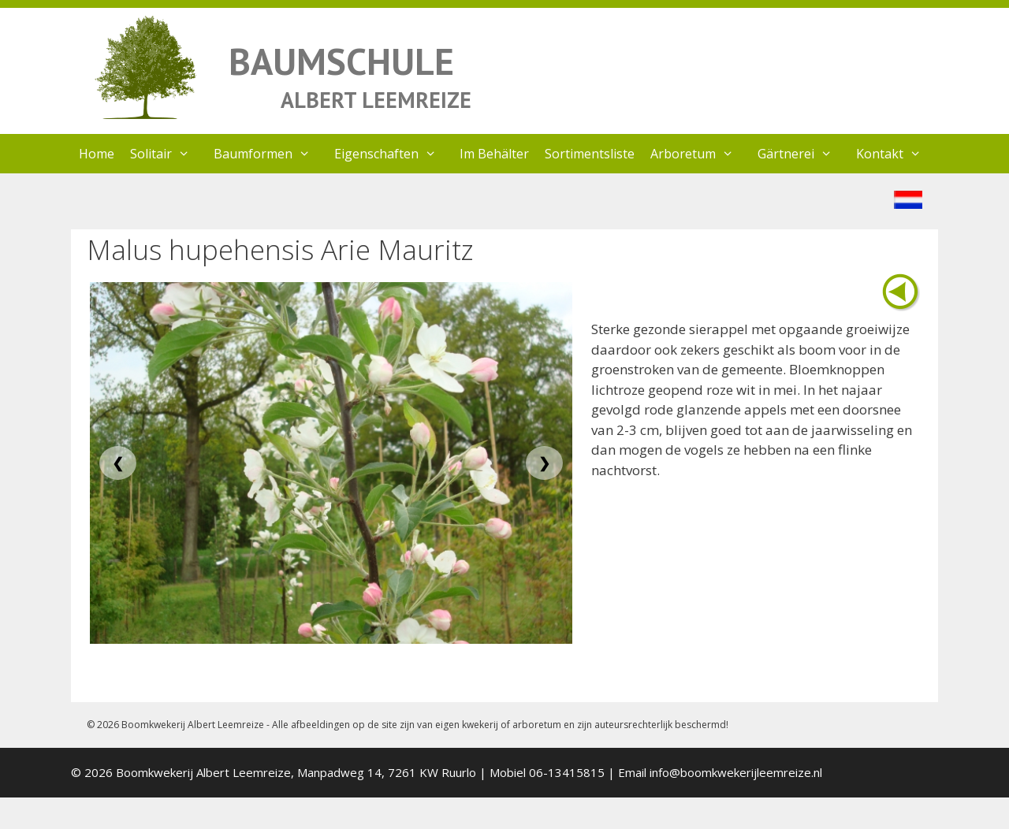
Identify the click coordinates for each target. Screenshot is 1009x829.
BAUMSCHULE (341, 61)
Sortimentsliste (590, 153)
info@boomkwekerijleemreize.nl (736, 772)
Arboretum (700, 153)
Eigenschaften (393, 153)
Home (96, 153)
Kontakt (896, 153)
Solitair (168, 153)
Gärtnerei (803, 153)
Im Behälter (494, 153)
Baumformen (270, 153)
